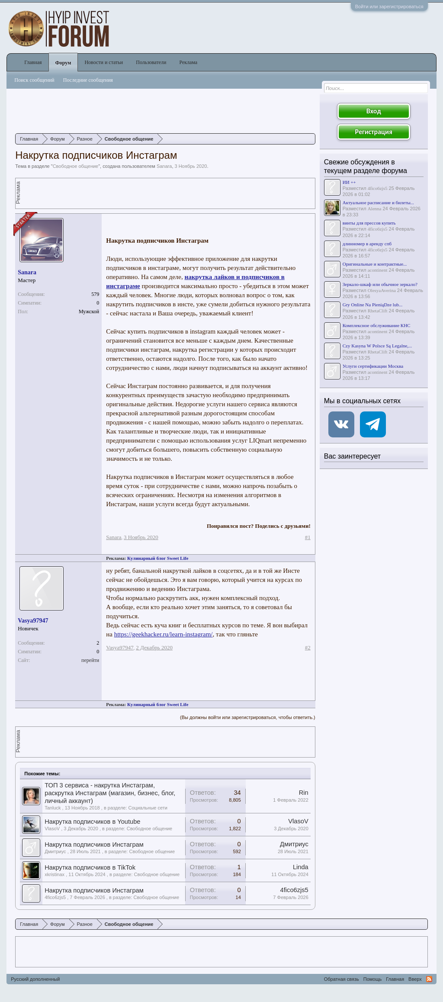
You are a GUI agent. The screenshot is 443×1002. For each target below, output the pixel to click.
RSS (429, 979)
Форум (63, 63)
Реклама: (116, 558)
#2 (308, 647)
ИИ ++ (349, 182)
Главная (33, 62)
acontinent (378, 270)
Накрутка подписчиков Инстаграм (94, 844)
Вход (373, 111)
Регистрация (373, 132)
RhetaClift (378, 310)
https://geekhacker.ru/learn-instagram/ (163, 634)
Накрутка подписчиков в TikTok (90, 867)
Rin (303, 792)
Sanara (164, 166)
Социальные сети (147, 807)
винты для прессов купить (369, 222)
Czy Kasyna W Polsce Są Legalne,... (377, 345)
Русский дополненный (35, 979)
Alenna (375, 208)
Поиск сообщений (34, 80)
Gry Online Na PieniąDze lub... (372, 304)
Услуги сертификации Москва (373, 366)
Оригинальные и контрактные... (375, 264)
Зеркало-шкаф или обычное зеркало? (380, 284)
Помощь (372, 979)
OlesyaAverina (382, 290)
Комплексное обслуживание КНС (377, 325)
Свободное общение (76, 166)
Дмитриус (55, 851)
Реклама (188, 62)
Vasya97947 (33, 620)
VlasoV (52, 828)
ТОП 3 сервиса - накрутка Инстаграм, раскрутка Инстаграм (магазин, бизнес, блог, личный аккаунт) (110, 793)
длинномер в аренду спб (367, 243)
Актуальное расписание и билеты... (378, 202)
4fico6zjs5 (55, 897)
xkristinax (54, 874)
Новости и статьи (103, 62)
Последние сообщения (88, 80)
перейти (90, 660)
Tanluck (53, 807)
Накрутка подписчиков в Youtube (92, 821)
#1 (308, 537)
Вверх (415, 979)
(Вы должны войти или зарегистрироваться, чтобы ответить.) (247, 717)
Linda (300, 867)
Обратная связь (341, 979)
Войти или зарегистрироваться (389, 6)
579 (95, 294)
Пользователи (151, 62)
